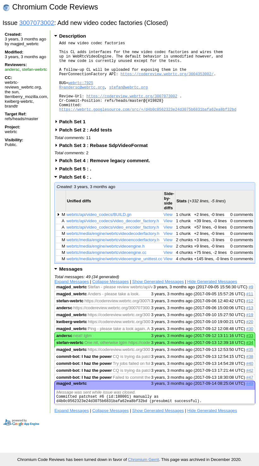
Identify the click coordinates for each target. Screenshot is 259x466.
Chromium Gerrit (143, 459)
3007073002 (36, 22)
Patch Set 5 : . (77, 184)
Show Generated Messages (158, 297)
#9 (251, 303)
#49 (249, 399)
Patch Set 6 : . (77, 193)
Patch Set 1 (74, 137)
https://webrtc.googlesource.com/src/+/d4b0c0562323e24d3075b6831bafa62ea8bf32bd (147, 124)
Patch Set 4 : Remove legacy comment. (106, 176)
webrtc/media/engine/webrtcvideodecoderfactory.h (113, 249)
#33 (249, 351)
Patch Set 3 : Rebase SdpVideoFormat (105, 161)
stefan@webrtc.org (128, 97)
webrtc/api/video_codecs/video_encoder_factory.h (113, 243)
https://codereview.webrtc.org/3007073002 (131, 108)
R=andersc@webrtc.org (81, 97)
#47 (249, 393)
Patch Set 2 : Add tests (87, 146)
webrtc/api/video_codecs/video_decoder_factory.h (113, 237)
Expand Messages (71, 297)
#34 (249, 358)
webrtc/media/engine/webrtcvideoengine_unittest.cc (114, 275)
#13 (249, 324)
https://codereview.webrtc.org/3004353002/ (167, 81)
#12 (249, 317)
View (168, 230)
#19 (249, 330)
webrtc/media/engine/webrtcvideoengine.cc (107, 268)
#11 (249, 310)
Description (72, 36)
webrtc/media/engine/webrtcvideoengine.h (106, 262)
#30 (249, 344)
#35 (249, 365)
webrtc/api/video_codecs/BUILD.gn (99, 230)
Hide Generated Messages (212, 297)
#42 (249, 386)
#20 (249, 337)
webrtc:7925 (80, 92)
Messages (70, 285)
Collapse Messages (110, 297)
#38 (249, 372)
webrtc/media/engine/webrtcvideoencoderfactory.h (113, 256)
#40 (249, 379)
